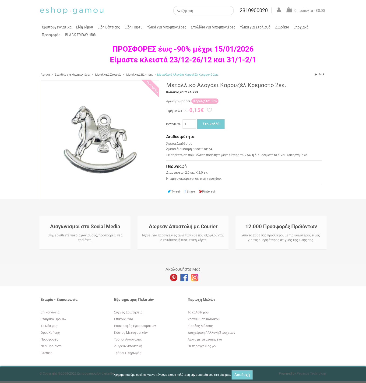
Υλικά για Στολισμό (255, 27)
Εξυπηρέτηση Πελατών (134, 300)
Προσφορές (51, 34)
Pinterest (207, 191)
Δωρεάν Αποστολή (128, 346)
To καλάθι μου (198, 312)
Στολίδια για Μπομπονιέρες (213, 27)
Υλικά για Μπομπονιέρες (166, 27)
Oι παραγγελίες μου (203, 346)
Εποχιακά (301, 27)
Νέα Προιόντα (51, 346)
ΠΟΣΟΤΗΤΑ (173, 124)
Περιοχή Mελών (201, 300)
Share (189, 191)
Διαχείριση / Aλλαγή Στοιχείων (211, 332)
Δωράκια (282, 27)
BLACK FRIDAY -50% (80, 34)
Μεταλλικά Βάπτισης (139, 74)
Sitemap (47, 353)
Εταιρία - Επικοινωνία (59, 300)
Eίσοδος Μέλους (200, 326)
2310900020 (254, 10)
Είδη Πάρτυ (133, 27)
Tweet (174, 191)
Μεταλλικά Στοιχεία (108, 74)
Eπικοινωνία (50, 312)
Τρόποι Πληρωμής (127, 353)
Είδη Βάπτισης (109, 27)
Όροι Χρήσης (50, 332)
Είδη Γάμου (84, 27)
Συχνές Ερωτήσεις (128, 312)
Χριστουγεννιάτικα (56, 27)
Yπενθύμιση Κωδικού (204, 319)
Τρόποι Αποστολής (128, 339)
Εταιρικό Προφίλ (53, 319)
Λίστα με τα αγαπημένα (205, 339)
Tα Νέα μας (49, 326)
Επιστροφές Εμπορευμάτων (135, 326)
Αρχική (45, 74)
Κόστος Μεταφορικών (131, 332)
